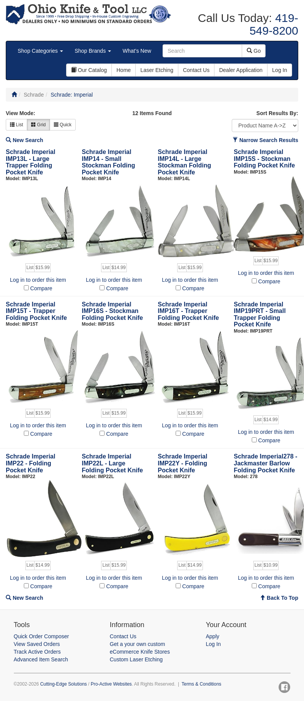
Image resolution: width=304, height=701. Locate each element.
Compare (41, 288)
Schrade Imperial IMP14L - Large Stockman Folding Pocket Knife (184, 162)
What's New (137, 51)
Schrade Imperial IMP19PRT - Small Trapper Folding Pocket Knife (260, 314)
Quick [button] (62, 124)
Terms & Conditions (201, 684)
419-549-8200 (273, 24)
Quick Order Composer (41, 636)
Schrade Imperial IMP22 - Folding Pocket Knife (30, 463)
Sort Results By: (277, 113)
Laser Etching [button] (156, 70)
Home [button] (123, 70)
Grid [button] (38, 124)
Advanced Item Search (41, 659)
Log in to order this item (38, 280)
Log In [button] (279, 70)
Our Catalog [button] (89, 70)
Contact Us (123, 636)
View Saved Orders (37, 644)
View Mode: (20, 113)
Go (254, 51)
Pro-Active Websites (111, 684)
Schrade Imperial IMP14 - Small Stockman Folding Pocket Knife (108, 162)
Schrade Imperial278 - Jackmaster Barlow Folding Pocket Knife (265, 463)
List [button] (16, 124)
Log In (213, 644)
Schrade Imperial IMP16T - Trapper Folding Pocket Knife (188, 311)
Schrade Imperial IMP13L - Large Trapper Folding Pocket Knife (30, 162)
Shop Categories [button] (40, 51)
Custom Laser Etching (136, 659)
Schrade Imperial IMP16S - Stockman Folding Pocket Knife (112, 311)
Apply (212, 636)
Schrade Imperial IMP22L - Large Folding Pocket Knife (112, 463)
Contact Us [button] (196, 70)
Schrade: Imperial (72, 95)
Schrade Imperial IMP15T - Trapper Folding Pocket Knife (36, 311)
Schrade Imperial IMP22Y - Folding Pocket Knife (183, 463)
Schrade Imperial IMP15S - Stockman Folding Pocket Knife (264, 159)
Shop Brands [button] (93, 51)
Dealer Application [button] (240, 70)
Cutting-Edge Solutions (63, 684)
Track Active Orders (37, 652)
